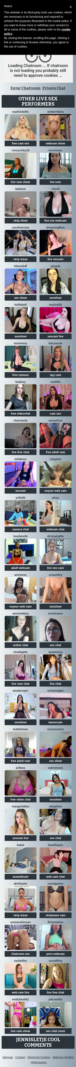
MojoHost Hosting (39, 1057)
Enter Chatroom (26, 88)
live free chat (20, 452)
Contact (20, 1057)
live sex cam (55, 568)
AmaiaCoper (20, 690)
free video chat (21, 799)
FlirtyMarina (55, 922)
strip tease (20, 259)
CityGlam (55, 459)
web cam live (20, 992)
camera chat (20, 529)
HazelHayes (55, 845)
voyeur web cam (55, 490)
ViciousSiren (55, 729)
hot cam (55, 182)
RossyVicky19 (20, 150)
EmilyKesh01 (20, 999)
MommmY (20, 343)
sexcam (20, 490)
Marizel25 (55, 304)
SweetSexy (55, 652)
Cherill (55, 189)
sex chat (55, 645)
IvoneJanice (55, 883)
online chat (20, 645)
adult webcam (20, 568)
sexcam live (55, 336)
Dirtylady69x (55, 536)
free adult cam (55, 452)
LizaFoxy (20, 381)
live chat (55, 683)
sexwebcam (21, 876)
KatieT (20, 845)
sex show (20, 297)
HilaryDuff (20, 266)
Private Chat (53, 88)
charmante (20, 420)
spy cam (55, 375)
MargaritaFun (20, 806)
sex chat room (55, 1031)
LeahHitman (20, 729)
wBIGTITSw (55, 806)
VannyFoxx (55, 420)
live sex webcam (55, 220)
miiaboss (20, 459)
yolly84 (20, 497)
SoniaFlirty (55, 960)
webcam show (55, 143)
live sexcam (55, 259)
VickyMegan (55, 690)
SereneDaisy (20, 613)
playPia (55, 266)
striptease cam (55, 915)
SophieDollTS (20, 111)
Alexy (55, 497)
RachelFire (20, 960)
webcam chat (55, 529)
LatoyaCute (55, 343)
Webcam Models (63, 1057)
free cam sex (20, 143)
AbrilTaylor (20, 883)
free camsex (20, 375)
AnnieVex (20, 574)
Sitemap (7, 1057)
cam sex (55, 413)
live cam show (20, 182)
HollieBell (20, 304)
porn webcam (55, 953)
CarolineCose (20, 227)
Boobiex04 (21, 536)
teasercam (55, 722)
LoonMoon (55, 150)
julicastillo (55, 999)
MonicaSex (55, 613)
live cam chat (20, 683)
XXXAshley (55, 574)
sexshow (55, 297)
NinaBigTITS (20, 652)
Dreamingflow (55, 227)
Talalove (20, 189)
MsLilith (55, 381)
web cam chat (55, 876)
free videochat (20, 413)
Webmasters (39, 1062)
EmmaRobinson (20, 922)
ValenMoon (55, 767)
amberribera (55, 111)
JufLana (20, 767)
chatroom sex (20, 953)
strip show (20, 220)
